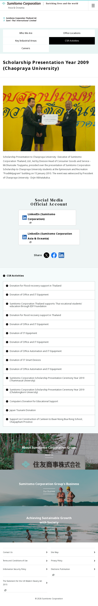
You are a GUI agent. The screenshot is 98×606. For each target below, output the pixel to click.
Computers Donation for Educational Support (32, 401)
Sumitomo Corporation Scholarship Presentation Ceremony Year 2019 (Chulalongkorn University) (45, 391)
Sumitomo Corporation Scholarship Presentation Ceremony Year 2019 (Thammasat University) (45, 379)
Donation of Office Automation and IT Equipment (34, 351)
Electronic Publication (60, 569)
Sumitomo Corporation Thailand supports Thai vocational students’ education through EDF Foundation (44, 305)
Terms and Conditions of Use (15, 560)
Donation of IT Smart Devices (23, 360)
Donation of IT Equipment (21, 333)
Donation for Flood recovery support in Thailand (33, 285)
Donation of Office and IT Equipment (27, 294)
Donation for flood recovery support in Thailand (33, 315)
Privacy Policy (56, 560)
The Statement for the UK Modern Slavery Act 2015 (22, 583)
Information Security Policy (14, 569)
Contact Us (7, 552)
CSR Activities (13, 275)
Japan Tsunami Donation (21, 410)
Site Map (55, 552)
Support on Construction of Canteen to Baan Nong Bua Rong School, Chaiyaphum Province (44, 420)
